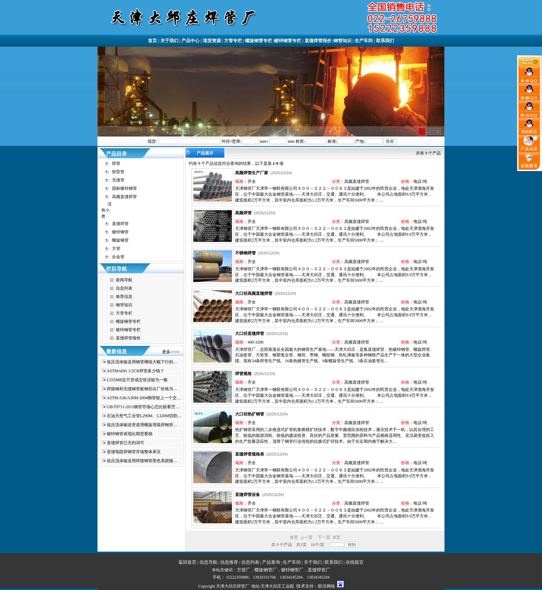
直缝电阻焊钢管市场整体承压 (134, 451)
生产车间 (364, 40)
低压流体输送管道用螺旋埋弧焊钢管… (142, 424)
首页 (152, 40)
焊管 (116, 163)
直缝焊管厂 (319, 569)
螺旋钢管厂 (265, 569)
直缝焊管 (120, 223)
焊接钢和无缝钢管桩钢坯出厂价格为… (142, 388)
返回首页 (187, 562)
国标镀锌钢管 (124, 188)
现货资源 (212, 40)
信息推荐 (229, 562)
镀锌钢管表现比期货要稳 (129, 433)
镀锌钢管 (120, 232)
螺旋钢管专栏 (258, 40)
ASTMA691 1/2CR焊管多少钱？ (135, 370)
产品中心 (190, 40)
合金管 (118, 256)
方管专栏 (233, 40)
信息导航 (208, 562)
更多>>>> (171, 351)
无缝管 (118, 180)
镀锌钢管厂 (292, 569)
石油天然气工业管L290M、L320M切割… (144, 415)
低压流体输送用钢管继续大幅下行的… (142, 361)
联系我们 (385, 40)
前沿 (322, 586)
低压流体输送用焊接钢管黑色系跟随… (142, 460)
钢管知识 (343, 40)
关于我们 (169, 40)
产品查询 (271, 562)
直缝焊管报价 (318, 40)
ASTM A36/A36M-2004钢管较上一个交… (143, 397)
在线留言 (355, 562)
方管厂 (243, 569)
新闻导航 (124, 280)
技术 (300, 586)
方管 (116, 248)
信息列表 (124, 288)
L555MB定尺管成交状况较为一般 (137, 379)
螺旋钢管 (120, 240)
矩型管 (118, 171)
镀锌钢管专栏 (287, 40)
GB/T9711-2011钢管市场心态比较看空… (143, 406)
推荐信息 (124, 296)
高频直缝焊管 (124, 196)
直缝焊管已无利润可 (125, 442)
